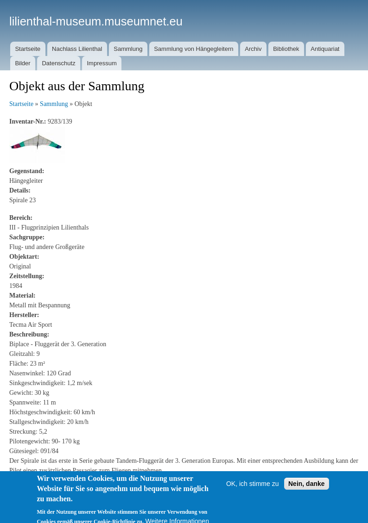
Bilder (22, 63)
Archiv (253, 48)
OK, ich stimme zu (252, 488)
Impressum (101, 63)
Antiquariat (325, 48)
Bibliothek (286, 48)
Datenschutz (58, 63)
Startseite (27, 48)
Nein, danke (306, 488)
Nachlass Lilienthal (77, 48)
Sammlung (128, 48)
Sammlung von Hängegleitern (193, 48)
